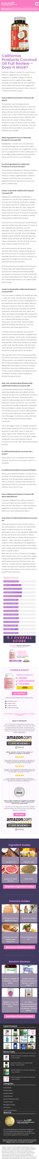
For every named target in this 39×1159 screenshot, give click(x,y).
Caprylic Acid (29, 862)
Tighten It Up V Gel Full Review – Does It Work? (10, 1004)
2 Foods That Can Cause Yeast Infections (10, 939)
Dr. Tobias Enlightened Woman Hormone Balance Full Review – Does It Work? (28, 1006)
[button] (36, 3)
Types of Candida (28, 918)
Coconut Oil (10, 862)
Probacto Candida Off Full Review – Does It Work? (10, 981)
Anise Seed (28, 879)
